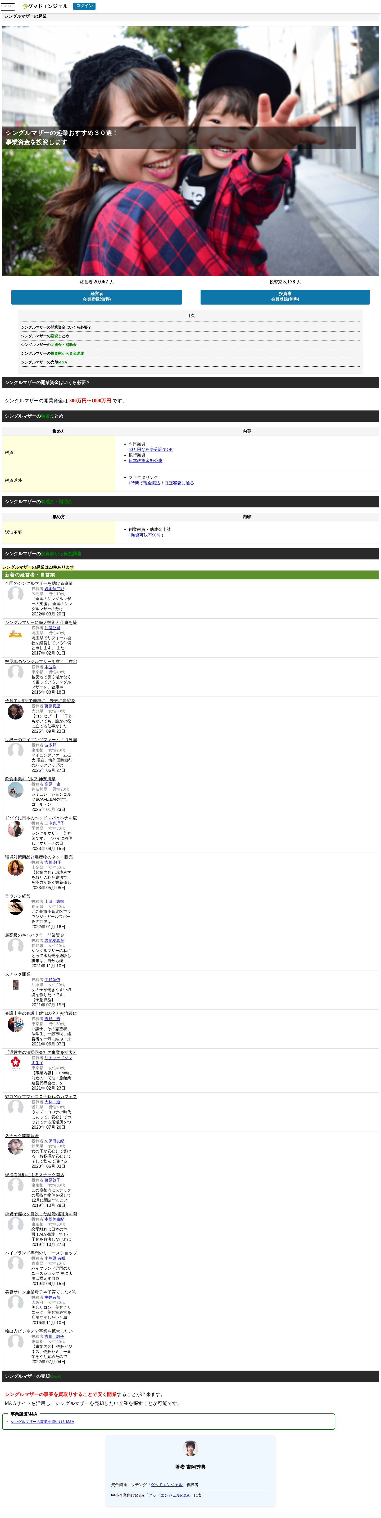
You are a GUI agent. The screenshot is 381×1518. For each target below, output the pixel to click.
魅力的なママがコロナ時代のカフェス (41, 1096)
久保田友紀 (54, 1141)
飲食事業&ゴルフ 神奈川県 (30, 779)
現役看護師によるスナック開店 (34, 1175)
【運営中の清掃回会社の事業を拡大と (41, 1052)
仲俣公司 (52, 627)
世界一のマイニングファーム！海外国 (41, 739)
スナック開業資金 (22, 1135)
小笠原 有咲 (54, 1258)
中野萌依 (52, 979)
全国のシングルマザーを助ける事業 (39, 583)
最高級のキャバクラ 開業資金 (34, 935)
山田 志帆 (54, 901)
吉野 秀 (52, 1018)
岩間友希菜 (54, 940)
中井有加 (52, 1297)
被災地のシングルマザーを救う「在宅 (41, 661)
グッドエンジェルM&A (169, 1495)
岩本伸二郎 (54, 588)
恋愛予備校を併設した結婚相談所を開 (41, 1214)
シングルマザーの (52, 354)
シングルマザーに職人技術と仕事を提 (41, 622)
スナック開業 (17, 974)
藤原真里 (52, 706)
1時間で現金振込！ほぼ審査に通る (161, 483)
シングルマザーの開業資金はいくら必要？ (56, 327)
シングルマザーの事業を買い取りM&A (42, 1421)
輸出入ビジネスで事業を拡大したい (39, 1331)
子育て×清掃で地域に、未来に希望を (40, 700)
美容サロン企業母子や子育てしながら (41, 1292)
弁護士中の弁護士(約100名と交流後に (41, 1013)
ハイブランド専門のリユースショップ (41, 1253)
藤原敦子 (52, 1180)
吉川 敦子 (52, 862)
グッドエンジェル (167, 1485)
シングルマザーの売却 (44, 362)
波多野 (50, 745)
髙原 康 (52, 784)
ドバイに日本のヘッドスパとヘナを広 (41, 818)
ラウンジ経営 (17, 896)
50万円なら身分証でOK (151, 449)
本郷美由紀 (54, 1219)
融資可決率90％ (146, 535)
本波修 (50, 667)
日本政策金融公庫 (145, 460)
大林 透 (52, 1102)
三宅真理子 (54, 823)
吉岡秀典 (196, 1467)
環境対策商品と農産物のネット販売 (39, 857)
